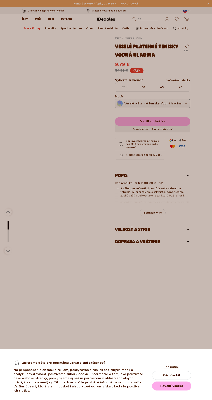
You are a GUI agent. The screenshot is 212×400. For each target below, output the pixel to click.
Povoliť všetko (171, 386)
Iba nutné (171, 367)
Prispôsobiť (171, 375)
